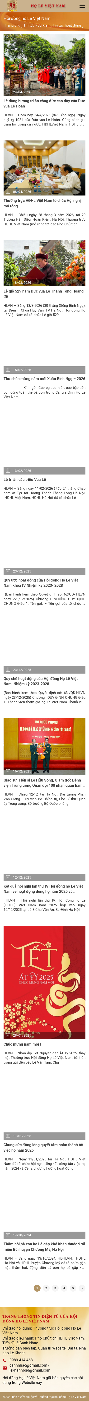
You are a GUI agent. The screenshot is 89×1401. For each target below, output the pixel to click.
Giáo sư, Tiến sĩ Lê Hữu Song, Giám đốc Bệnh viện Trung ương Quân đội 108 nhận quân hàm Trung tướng (43, 783)
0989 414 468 (21, 1360)
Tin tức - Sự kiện (36, 25)
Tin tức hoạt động (67, 25)
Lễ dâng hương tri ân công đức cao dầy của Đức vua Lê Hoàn (44, 103)
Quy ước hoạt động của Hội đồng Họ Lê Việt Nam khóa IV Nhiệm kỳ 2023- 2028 (41, 583)
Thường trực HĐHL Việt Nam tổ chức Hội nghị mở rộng (42, 203)
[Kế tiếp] (82, 1288)
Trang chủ (12, 25)
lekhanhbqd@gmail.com (29, 1370)
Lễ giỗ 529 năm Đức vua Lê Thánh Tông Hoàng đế (44, 294)
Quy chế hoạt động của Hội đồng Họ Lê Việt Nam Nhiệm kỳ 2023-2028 (41, 681)
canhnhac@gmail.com (28, 1365)
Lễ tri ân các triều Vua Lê (26, 479)
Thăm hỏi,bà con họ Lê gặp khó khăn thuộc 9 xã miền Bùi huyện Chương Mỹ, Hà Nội (44, 1247)
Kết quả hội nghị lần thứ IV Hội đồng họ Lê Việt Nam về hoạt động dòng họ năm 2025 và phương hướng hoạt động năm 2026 (43, 889)
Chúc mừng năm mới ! (22, 1044)
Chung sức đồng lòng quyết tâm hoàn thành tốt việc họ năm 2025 (43, 1147)
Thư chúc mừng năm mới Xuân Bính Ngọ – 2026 (44, 379)
